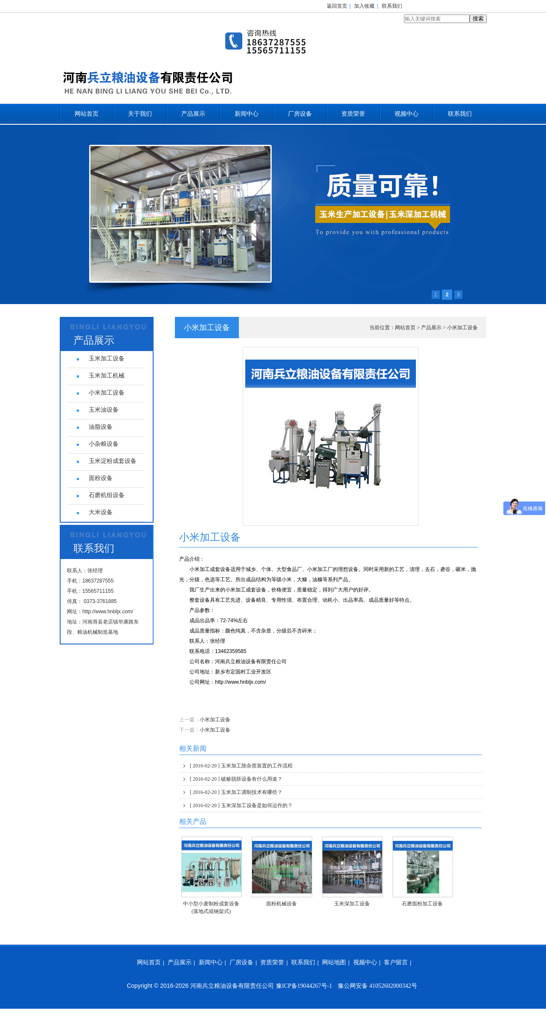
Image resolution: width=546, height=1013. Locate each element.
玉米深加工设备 (352, 904)
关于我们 (140, 114)
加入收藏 (364, 6)
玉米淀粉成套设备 (112, 461)
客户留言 (396, 962)
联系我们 (392, 6)
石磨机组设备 (107, 495)
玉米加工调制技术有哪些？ (236, 792)
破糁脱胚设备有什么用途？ (236, 779)
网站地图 (334, 962)
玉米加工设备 (107, 358)
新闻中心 (246, 114)
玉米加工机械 (107, 375)
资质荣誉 (353, 114)
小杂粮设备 (104, 444)
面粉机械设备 (281, 904)
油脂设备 (101, 427)
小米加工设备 (462, 328)
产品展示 (193, 114)
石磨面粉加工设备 (422, 904)
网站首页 (87, 114)
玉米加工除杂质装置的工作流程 (241, 766)
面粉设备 (101, 478)
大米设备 (101, 512)
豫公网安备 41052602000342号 (377, 986)
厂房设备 (300, 114)
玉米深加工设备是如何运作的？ (241, 805)
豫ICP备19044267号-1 (304, 986)
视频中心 (406, 114)
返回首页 (337, 6)
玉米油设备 (104, 410)
